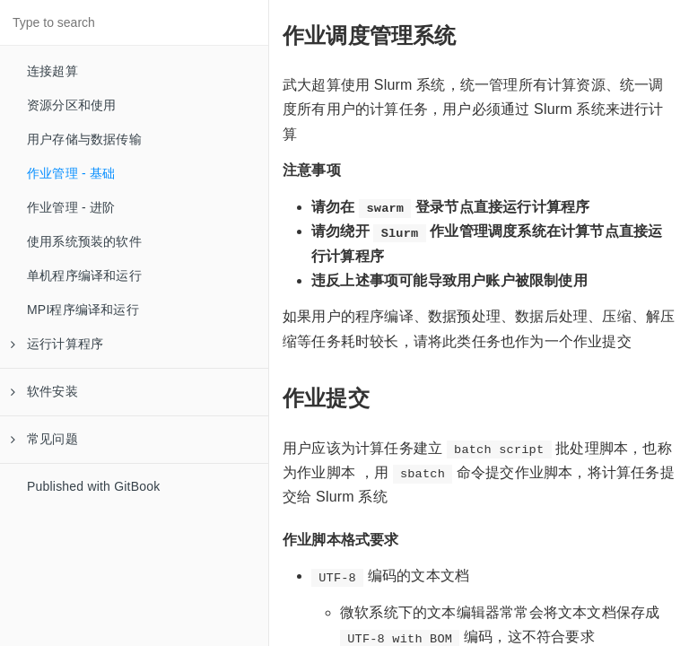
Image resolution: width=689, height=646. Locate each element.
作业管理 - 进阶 (71, 207)
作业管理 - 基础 (71, 173)
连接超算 (52, 71)
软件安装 (44, 391)
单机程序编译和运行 (84, 275)
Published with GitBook (93, 486)
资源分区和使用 (71, 105)
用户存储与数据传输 (84, 139)
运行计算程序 (57, 343)
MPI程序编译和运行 (83, 309)
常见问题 (44, 439)
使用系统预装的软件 (84, 241)
